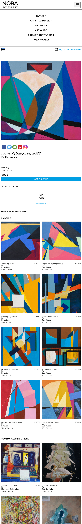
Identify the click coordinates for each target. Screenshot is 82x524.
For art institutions (41, 35)
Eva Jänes (11, 157)
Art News (41, 25)
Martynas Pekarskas (10, 489)
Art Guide (41, 30)
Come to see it (41, 203)
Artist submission (41, 21)
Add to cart (41, 179)
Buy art (41, 16)
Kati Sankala (47, 489)
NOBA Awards (41, 40)
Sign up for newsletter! (70, 49)
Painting (5, 168)
